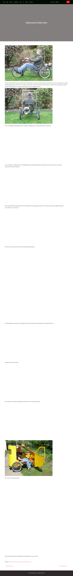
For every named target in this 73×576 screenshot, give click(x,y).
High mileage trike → (64, 566)
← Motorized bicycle (9, 566)
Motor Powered (28, 561)
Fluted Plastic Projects (13, 561)
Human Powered (21, 561)
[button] (12, 2)
